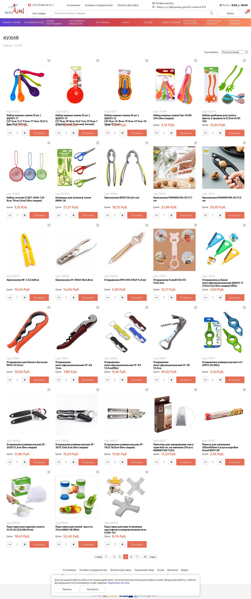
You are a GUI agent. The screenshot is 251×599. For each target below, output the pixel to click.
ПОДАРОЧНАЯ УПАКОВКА (213, 22)
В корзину (39, 132)
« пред (98, 556)
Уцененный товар (144, 569)
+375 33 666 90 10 (39, 5)
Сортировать (211, 52)
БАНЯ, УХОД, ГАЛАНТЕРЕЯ (190, 22)
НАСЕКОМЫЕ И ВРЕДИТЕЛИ (77, 22)
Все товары (39, 13)
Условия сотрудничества (99, 5)
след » (152, 556)
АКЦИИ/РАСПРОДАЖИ (54, 22)
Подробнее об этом (118, 582)
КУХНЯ (125, 22)
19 (145, 556)
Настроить (93, 589)
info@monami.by (163, 3)
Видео (184, 569)
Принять (67, 589)
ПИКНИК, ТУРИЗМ (11, 22)
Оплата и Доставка (127, 5)
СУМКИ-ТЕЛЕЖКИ (171, 22)
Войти (230, 13)
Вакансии (172, 569)
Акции (160, 569)
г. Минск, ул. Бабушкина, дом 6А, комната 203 (179, 6)
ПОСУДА (148, 22)
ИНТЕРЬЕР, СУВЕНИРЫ (234, 22)
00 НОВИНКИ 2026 (34, 22)
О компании (73, 5)
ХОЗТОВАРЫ (103, 22)
